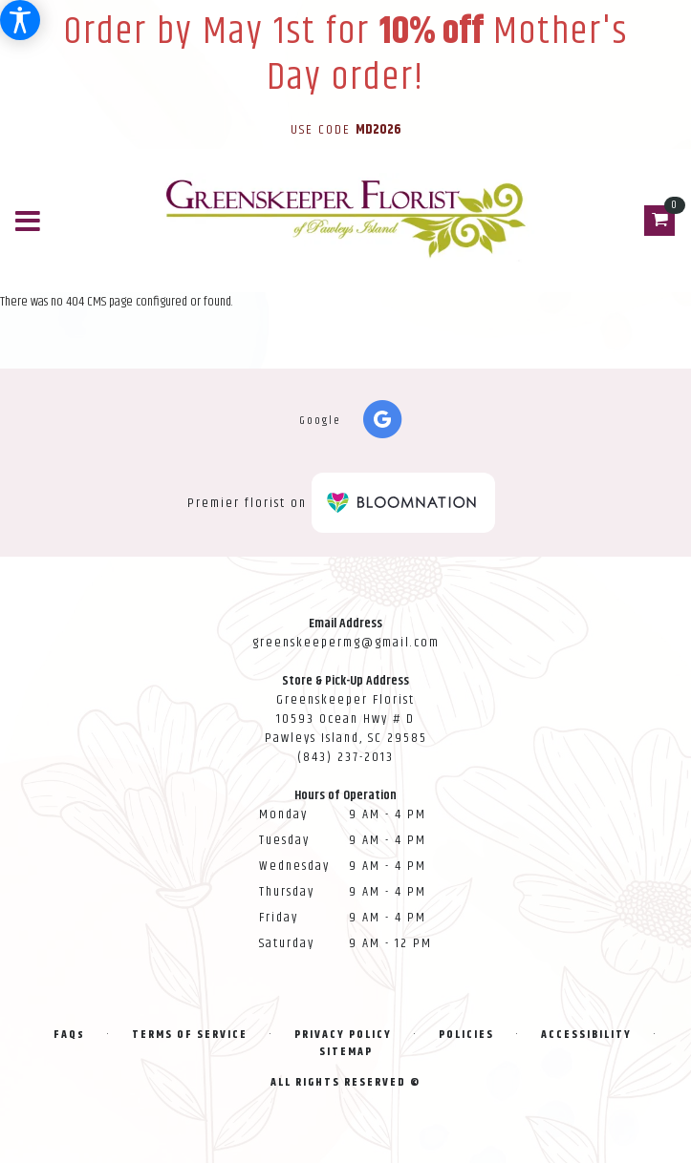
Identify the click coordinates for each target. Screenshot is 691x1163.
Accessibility (586, 1034)
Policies (466, 1034)
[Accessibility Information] (20, 20)
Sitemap (346, 1052)
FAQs (69, 1034)
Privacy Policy (343, 1034)
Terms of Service (190, 1034)
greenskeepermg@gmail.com (346, 642)
